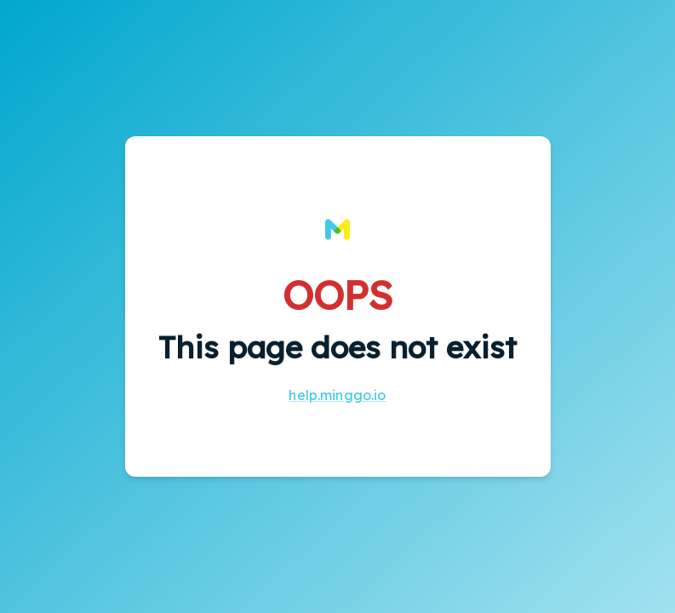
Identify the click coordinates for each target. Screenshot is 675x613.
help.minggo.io (337, 395)
